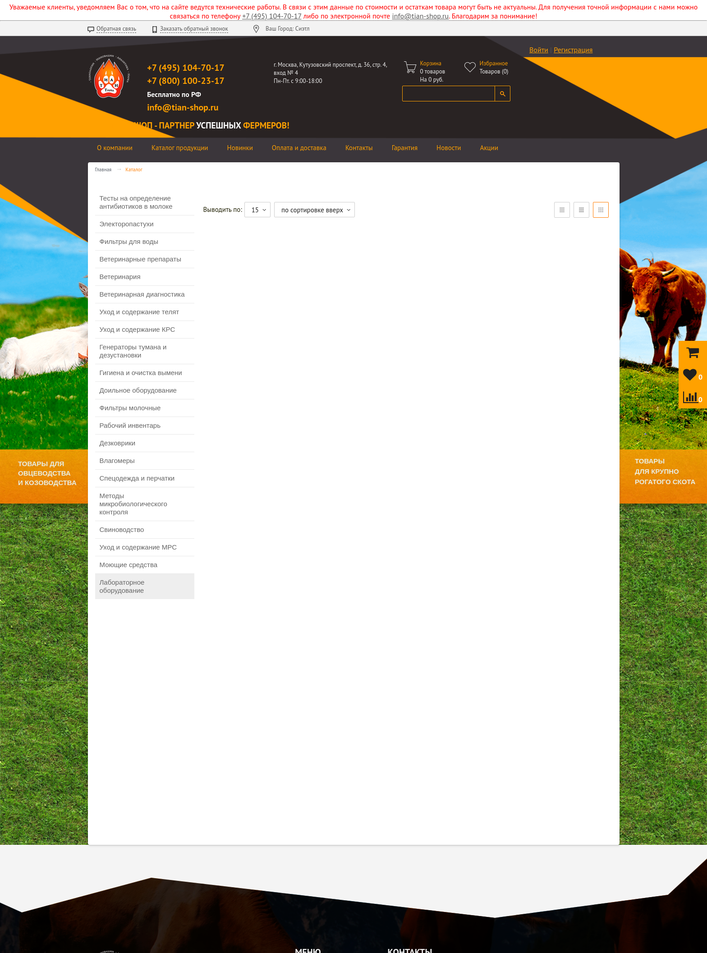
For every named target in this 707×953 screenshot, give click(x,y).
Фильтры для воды (129, 241)
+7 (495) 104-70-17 (271, 15)
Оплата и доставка (299, 147)
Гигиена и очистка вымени (141, 372)
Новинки (240, 147)
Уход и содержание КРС (137, 329)
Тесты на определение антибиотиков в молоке (136, 202)
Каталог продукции (180, 147)
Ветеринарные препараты (140, 259)
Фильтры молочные (130, 408)
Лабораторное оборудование (122, 586)
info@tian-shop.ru (420, 15)
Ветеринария (120, 276)
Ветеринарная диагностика (142, 294)
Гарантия (405, 147)
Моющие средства (129, 564)
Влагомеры (117, 460)
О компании (115, 147)
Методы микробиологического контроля (133, 504)
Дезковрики (118, 443)
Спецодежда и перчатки (137, 478)
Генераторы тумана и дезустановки (133, 351)
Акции (489, 147)
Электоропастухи (127, 224)
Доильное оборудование (138, 390)
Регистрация (573, 49)
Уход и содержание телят (139, 312)
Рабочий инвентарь (130, 425)
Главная (103, 169)
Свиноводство (122, 529)
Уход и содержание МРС (138, 547)
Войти (538, 49)
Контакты (359, 147)
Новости (448, 147)
